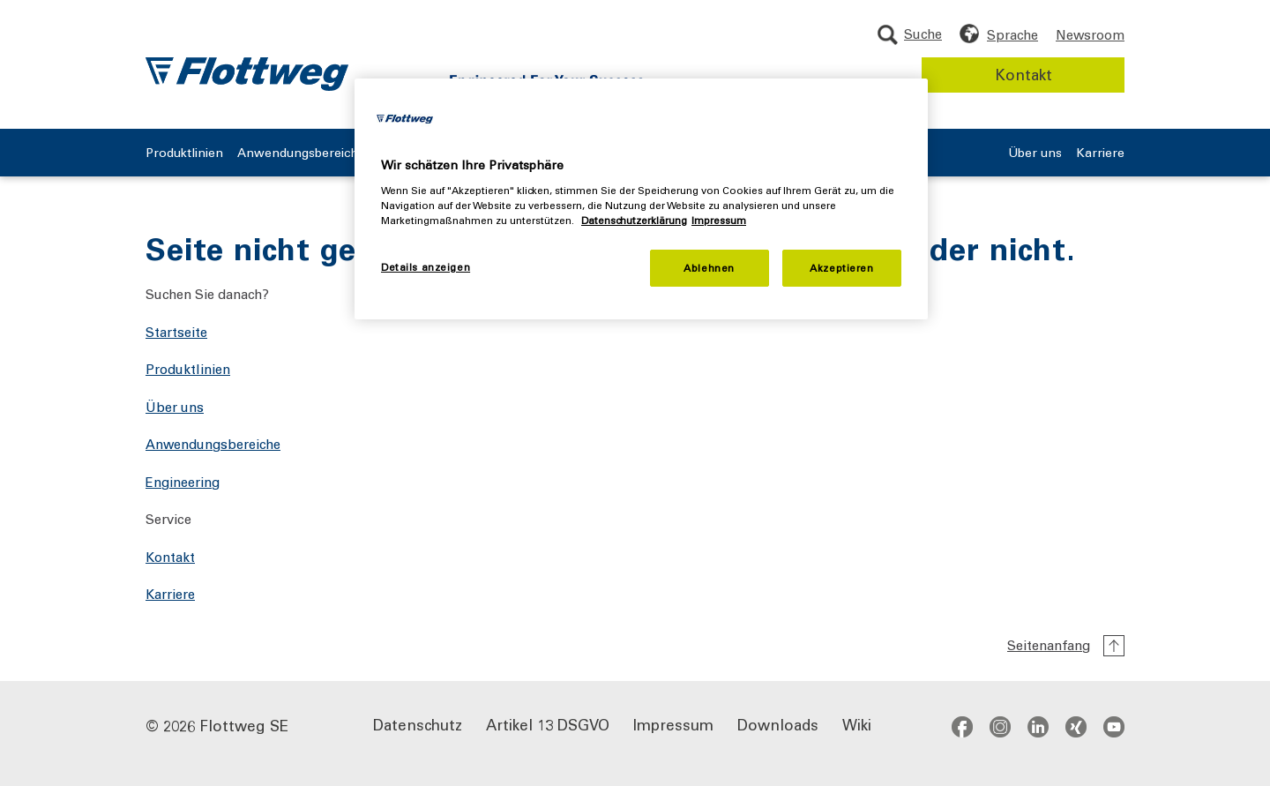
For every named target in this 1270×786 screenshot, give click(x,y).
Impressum (673, 724)
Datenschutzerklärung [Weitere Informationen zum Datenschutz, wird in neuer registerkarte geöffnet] (634, 220)
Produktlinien (184, 153)
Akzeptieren (841, 267)
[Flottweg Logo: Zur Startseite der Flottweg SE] (247, 74)
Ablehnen (709, 267)
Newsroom (1090, 34)
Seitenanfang (1048, 645)
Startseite (176, 332)
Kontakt (1023, 74)
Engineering (183, 481)
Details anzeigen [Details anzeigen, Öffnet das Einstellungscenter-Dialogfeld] (425, 266)
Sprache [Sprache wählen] (1012, 34)
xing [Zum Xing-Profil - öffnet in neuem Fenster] (1076, 726)
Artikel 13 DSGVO (547, 724)
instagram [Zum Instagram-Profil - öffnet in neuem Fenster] (1000, 726)
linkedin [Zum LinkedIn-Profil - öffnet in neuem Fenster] (1038, 726)
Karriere (1100, 153)
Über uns (1035, 153)
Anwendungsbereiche (301, 153)
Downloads (777, 724)
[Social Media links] (1038, 726)
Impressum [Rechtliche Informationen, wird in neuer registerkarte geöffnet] (718, 220)
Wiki (856, 724)
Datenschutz (417, 724)
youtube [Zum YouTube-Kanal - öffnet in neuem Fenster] (1113, 726)
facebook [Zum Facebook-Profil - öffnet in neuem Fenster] (962, 726)
